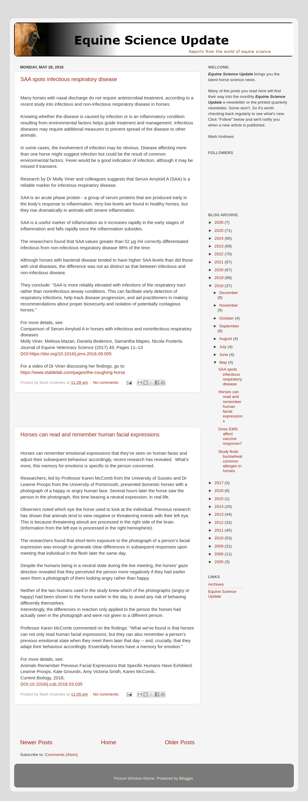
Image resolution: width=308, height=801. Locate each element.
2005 (219, 562)
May (223, 362)
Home (108, 742)
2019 (219, 277)
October (227, 318)
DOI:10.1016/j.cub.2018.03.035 (51, 684)
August (226, 338)
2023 (219, 246)
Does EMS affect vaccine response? (230, 436)
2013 (219, 514)
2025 (219, 230)
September (229, 326)
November (228, 305)
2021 (219, 262)
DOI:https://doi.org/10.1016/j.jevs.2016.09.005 (66, 353)
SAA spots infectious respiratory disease (68, 79)
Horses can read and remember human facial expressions (89, 435)
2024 (219, 238)
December (228, 292)
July (223, 346)
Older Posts (180, 742)
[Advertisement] (107, 410)
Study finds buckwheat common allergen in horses (230, 461)
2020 (219, 270)
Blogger (186, 778)
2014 (219, 506)
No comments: (107, 382)
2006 (219, 554)
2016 (219, 490)
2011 (219, 530)
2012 (219, 522)
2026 (219, 222)
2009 (219, 546)
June (224, 354)
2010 (219, 538)
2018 (219, 286)
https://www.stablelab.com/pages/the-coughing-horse (72, 372)
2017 (219, 483)
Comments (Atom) (61, 754)
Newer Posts (36, 742)
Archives (216, 584)
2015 (219, 498)
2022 (219, 254)
